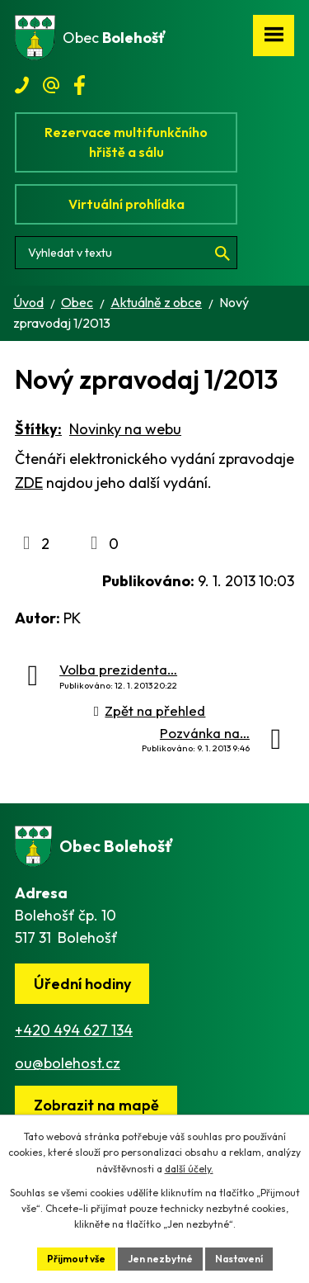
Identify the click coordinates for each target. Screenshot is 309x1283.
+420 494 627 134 (74, 1029)
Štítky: (38, 428)
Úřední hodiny (82, 983)
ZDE (29, 482)
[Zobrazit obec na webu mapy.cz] (96, 1106)
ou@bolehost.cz (67, 1062)
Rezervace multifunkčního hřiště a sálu (126, 142)
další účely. (189, 1168)
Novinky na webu (125, 428)
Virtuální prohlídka (126, 204)
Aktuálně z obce (156, 302)
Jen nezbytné (160, 1258)
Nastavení (239, 1258)
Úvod (28, 302)
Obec (77, 302)
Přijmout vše (76, 1258)
